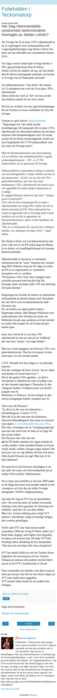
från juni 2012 (42, 423)
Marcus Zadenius (27, 638)
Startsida (28, 624)
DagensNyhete (36, 120)
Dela (6, 599)
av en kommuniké (24, 423)
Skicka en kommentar (15, 613)
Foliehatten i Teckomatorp (17, 12)
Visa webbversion (28, 629)
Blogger (33, 695)
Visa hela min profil (10, 689)
